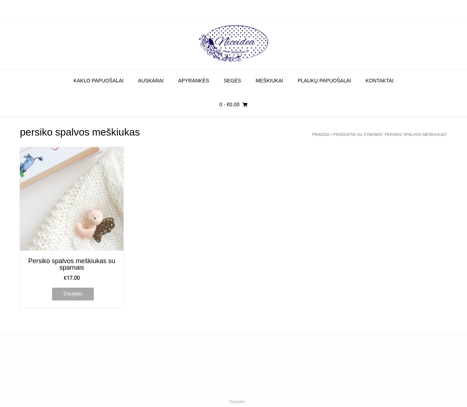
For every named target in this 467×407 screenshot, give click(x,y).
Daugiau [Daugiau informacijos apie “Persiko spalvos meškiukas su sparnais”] (72, 294)
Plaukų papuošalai (324, 81)
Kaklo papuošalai (98, 81)
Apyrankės (193, 81)
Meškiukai (269, 81)
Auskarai (151, 81)
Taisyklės (237, 402)
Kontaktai (380, 81)
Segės (232, 81)
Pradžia (320, 135)
